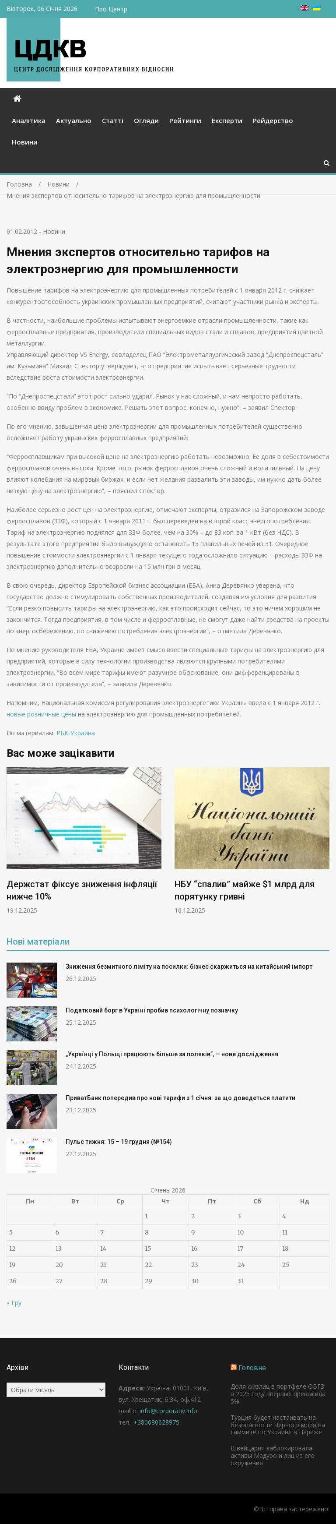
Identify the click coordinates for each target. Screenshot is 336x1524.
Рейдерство (273, 120)
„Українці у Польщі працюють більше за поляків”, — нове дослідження (172, 1054)
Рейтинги (185, 120)
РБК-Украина (75, 733)
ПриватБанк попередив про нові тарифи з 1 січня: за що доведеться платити (180, 1097)
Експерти (227, 120)
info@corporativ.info (168, 1411)
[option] (84, 840)
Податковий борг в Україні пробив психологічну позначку (152, 1010)
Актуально (73, 120)
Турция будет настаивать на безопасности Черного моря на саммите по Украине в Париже (278, 1424)
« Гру (14, 1302)
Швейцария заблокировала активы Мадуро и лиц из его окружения (273, 1455)
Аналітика (29, 120)
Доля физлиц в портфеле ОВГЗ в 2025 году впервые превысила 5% (278, 1393)
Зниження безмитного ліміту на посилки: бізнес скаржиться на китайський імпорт (189, 966)
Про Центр (111, 9)
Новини (25, 142)
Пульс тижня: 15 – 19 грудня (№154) (119, 1141)
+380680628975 (156, 1422)
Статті (112, 120)
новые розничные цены (42, 714)
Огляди (146, 120)
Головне (252, 1368)
